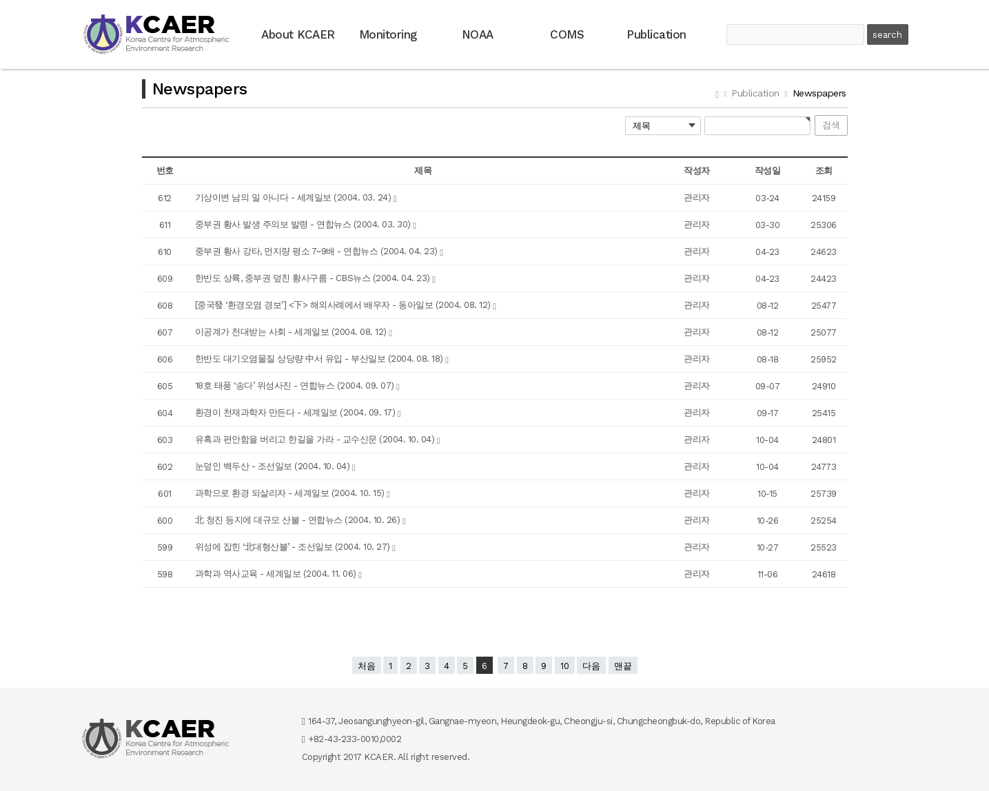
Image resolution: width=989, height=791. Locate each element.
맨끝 (623, 666)
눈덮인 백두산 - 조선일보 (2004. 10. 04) (273, 466)
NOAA (477, 34)
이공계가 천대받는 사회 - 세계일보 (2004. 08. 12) (292, 332)
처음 (367, 666)
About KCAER (298, 34)
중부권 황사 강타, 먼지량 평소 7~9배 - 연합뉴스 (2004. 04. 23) (317, 251)
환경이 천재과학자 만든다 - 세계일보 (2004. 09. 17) (296, 412)
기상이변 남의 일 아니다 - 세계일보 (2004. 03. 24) (294, 197)
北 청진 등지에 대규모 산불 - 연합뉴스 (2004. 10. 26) (298, 520)
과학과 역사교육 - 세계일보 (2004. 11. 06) (277, 573)
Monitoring (388, 34)
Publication (656, 34)
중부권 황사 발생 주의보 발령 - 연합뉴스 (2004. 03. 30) (304, 224)
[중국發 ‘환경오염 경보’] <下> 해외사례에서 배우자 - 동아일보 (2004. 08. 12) (344, 305)
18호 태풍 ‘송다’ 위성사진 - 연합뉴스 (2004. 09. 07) (296, 385)
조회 (824, 170)
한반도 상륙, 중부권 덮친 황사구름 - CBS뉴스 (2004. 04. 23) (314, 278)
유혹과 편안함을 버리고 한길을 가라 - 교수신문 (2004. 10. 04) (316, 439)
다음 (591, 666)
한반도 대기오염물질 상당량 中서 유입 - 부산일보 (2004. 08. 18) (320, 358)
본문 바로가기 (0, 0)
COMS (567, 34)
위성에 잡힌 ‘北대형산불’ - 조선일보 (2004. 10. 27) (294, 547)
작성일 (768, 170)
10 (564, 666)
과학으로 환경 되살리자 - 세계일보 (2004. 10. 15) (291, 493)
